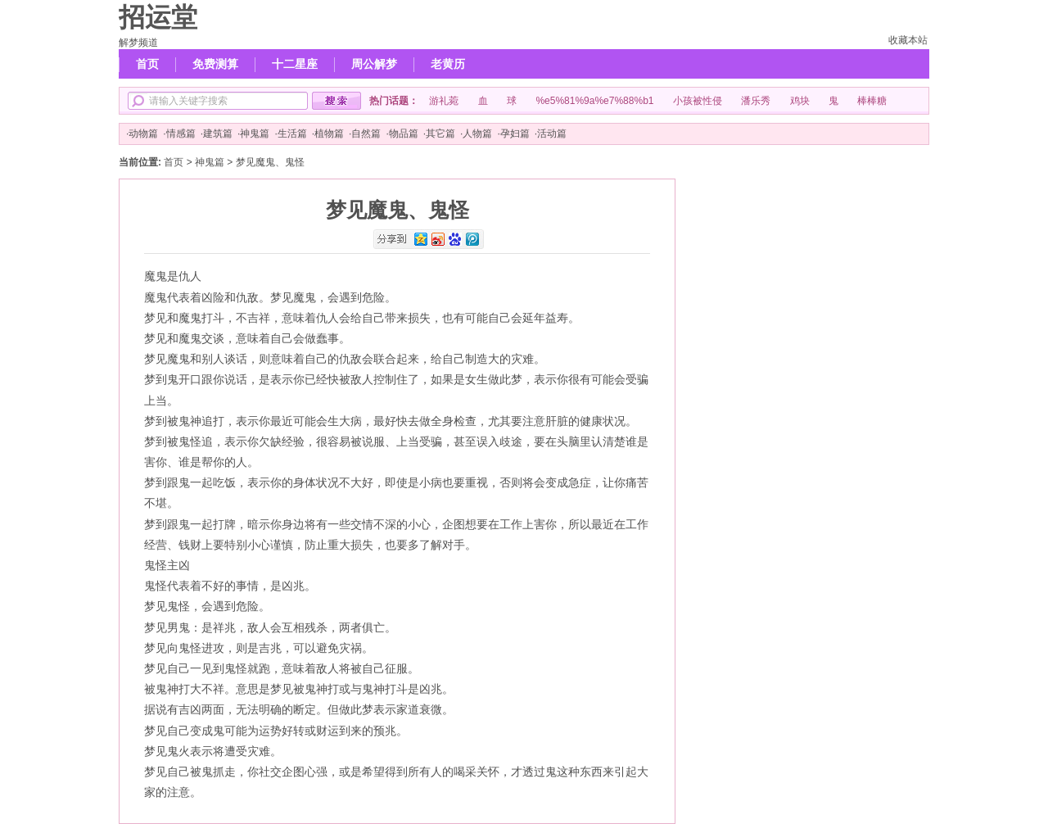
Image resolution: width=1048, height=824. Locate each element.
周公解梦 (374, 63)
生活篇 (292, 133)
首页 (147, 63)
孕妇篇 (515, 133)
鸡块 (800, 100)
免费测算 (215, 63)
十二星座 (295, 63)
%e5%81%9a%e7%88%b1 (594, 100)
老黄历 (448, 63)
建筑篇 (218, 133)
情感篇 (181, 133)
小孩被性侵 (697, 100)
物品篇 (403, 133)
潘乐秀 (755, 100)
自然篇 (366, 133)
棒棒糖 (872, 100)
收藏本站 (908, 40)
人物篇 (477, 133)
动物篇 (143, 133)
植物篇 (329, 133)
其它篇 (440, 133)
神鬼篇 (254, 133)
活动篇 (552, 133)
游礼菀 (443, 100)
